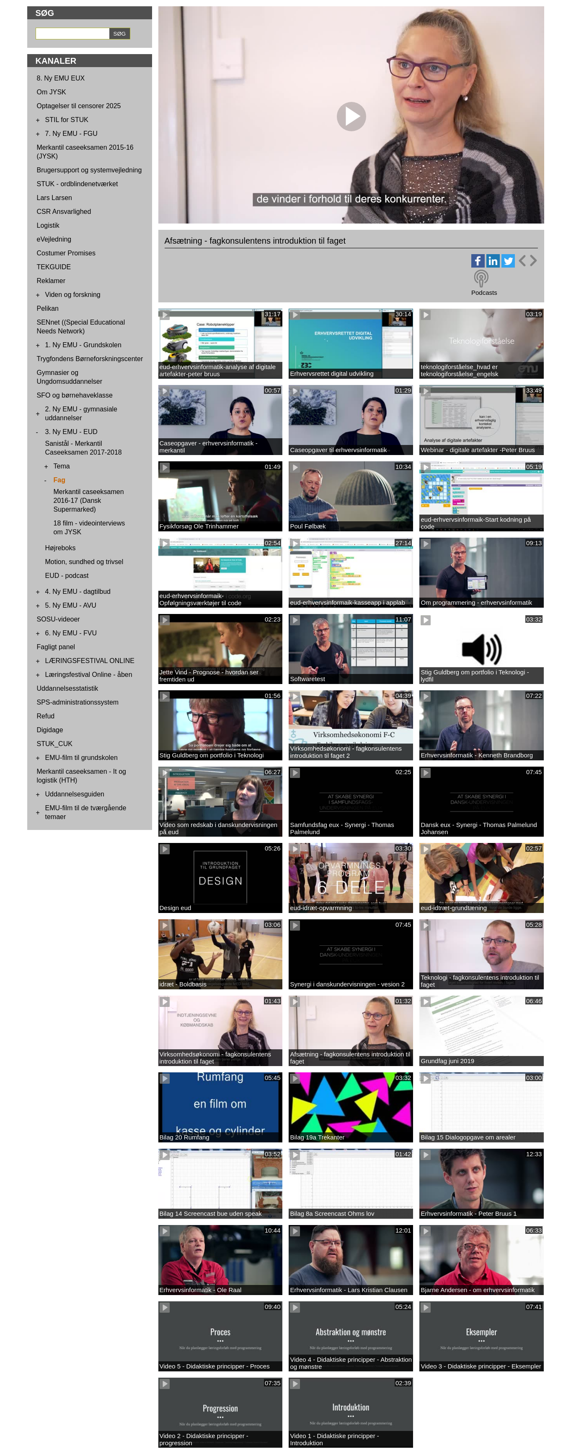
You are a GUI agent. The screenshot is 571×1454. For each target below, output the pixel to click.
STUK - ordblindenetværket (77, 183)
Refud (46, 716)
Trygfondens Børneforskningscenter (90, 358)
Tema (62, 466)
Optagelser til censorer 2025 (79, 105)
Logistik (48, 225)
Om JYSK (51, 92)
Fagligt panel (56, 646)
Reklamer (51, 280)
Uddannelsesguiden (74, 794)
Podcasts (484, 292)
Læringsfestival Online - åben (88, 674)
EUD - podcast (67, 575)
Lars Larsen (54, 197)
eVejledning (54, 239)
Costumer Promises (66, 253)
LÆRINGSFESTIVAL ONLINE (89, 660)
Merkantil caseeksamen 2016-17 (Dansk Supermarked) (89, 500)
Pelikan (48, 308)
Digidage (50, 730)
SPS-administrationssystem (78, 702)
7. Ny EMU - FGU (71, 133)
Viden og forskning (73, 294)
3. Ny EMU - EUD (71, 431)
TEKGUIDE (54, 267)
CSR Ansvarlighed (64, 211)
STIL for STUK (66, 119)
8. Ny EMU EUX (61, 78)
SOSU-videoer (58, 619)
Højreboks (60, 547)
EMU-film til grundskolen (81, 757)
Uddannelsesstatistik (67, 688)
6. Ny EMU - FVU (71, 633)
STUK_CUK (54, 743)
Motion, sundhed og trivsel (84, 561)
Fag (59, 480)
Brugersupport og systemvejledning (89, 170)
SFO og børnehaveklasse (75, 395)
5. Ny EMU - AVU (70, 605)
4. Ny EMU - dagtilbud (78, 591)
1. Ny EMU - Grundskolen (83, 345)
